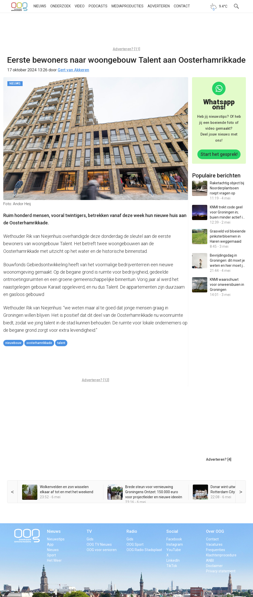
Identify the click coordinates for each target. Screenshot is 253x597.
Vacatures (214, 544)
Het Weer (54, 560)
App (50, 544)
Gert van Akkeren (73, 70)
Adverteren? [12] (95, 380)
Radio (131, 531)
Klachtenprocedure (221, 555)
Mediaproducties (128, 6)
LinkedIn (173, 560)
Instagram (174, 544)
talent (61, 343)
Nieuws (40, 6)
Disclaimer (214, 566)
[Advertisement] (126, 31)
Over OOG (215, 531)
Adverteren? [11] (126, 49)
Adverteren (159, 6)
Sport (51, 555)
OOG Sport (135, 544)
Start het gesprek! (219, 154)
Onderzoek (60, 6)
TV (89, 531)
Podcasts (98, 6)
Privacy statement (220, 571)
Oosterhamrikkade (39, 343)
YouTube (173, 550)
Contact (182, 6)
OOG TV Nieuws (99, 544)
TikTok (171, 566)
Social (172, 531)
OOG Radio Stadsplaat (144, 550)
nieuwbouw (13, 343)
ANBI (210, 560)
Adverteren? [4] (218, 459)
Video (80, 6)
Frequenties (215, 550)
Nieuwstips (56, 539)
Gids (90, 539)
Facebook (174, 539)
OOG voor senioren (102, 550)
